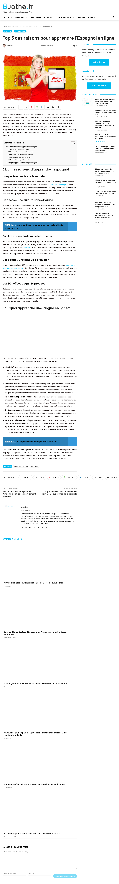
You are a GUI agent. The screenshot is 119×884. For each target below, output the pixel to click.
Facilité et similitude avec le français (21, 155)
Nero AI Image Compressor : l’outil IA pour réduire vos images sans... (105, 148)
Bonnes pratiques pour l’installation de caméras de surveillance (33, 583)
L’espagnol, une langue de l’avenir (20, 157)
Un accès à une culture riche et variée (21, 152)
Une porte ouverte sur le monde (19, 149)
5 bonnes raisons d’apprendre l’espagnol (22, 147)
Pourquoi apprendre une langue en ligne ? (23, 163)
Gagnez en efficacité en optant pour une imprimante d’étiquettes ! (34, 784)
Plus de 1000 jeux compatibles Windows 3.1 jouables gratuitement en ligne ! (19, 494)
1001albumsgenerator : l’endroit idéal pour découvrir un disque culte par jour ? (104, 124)
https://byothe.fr (26, 510)
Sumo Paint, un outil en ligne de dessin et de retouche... (105, 192)
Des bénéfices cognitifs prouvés (20, 160)
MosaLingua (34, 466)
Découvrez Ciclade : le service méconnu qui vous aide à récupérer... (104, 171)
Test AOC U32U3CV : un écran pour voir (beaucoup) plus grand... (105, 136)
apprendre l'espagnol (21, 466)
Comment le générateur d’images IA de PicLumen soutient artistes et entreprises (35, 633)
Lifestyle (13, 26)
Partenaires (20, 31)
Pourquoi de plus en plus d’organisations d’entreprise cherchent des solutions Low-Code (35, 734)
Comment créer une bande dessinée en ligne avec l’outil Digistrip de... (105, 101)
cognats (27, 247)
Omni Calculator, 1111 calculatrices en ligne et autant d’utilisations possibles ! (104, 217)
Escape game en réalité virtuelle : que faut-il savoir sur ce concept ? (35, 683)
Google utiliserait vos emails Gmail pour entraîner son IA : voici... (105, 112)
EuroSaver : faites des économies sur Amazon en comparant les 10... (105, 204)
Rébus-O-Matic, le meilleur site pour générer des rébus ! (105, 182)
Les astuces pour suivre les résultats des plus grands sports (31, 833)
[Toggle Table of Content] (71, 143)
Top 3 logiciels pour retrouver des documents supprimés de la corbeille (59, 492)
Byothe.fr (6, 26)
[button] (113, 17)
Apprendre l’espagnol (58, 184)
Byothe (10, 46)
